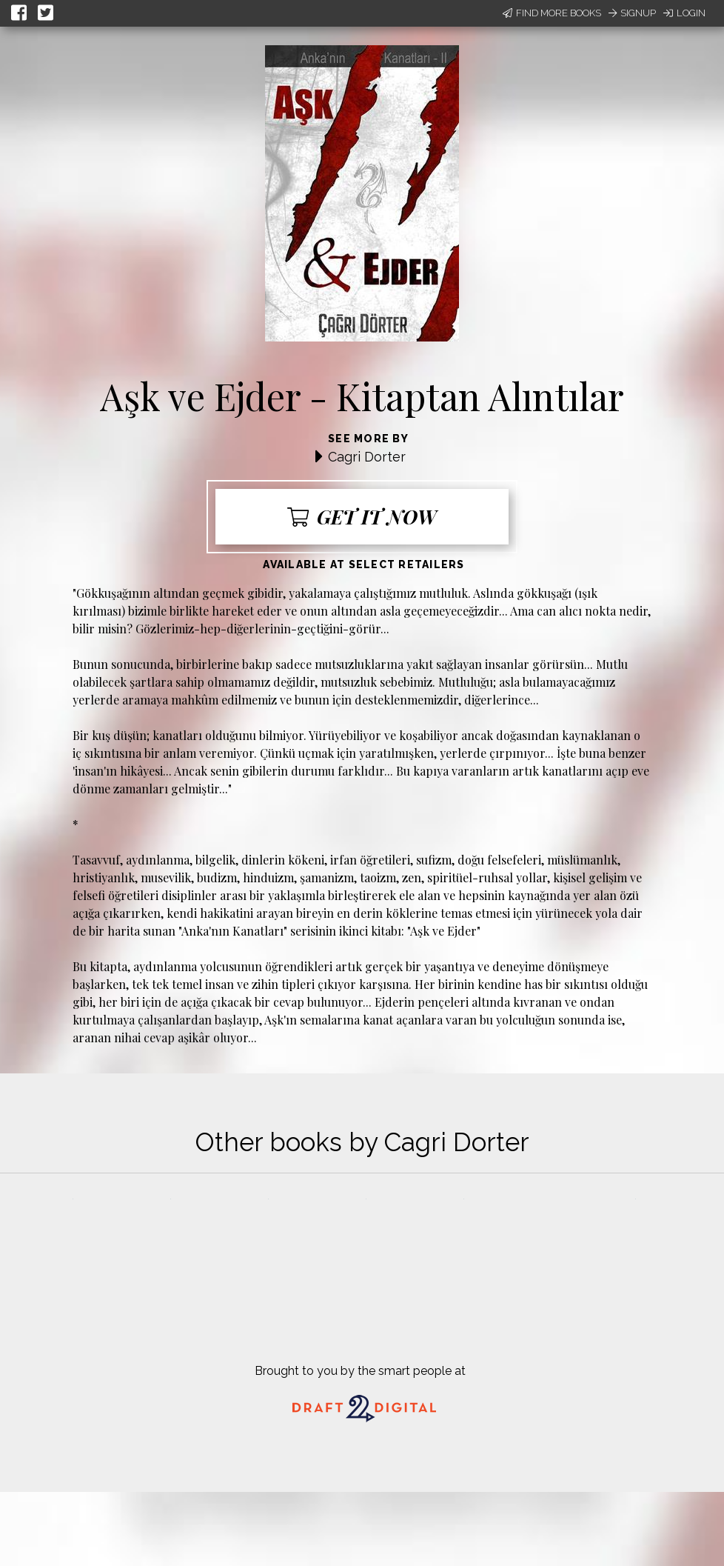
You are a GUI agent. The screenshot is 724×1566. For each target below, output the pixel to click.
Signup (632, 13)
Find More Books (552, 13)
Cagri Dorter (367, 456)
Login (684, 13)
